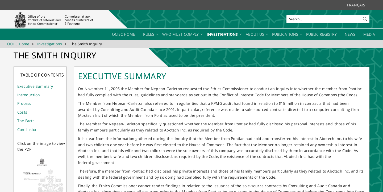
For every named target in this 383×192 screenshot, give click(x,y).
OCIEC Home (18, 43)
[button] (365, 18)
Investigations (49, 43)
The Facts (26, 120)
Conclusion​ (27, 129)
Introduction (28, 94)
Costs (22, 112)
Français (356, 4)
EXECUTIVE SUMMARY (122, 76)
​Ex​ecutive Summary (35, 86)
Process (24, 103)
